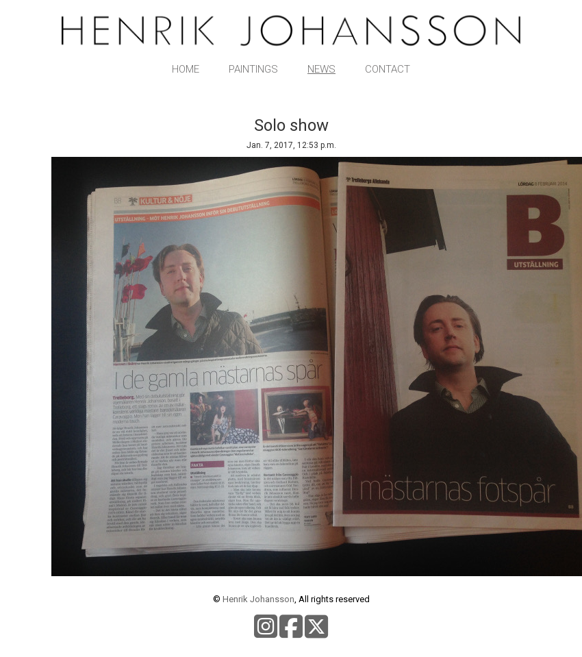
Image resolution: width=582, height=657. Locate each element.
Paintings (253, 69)
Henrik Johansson (258, 599)
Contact (387, 69)
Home (185, 69)
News (321, 69)
